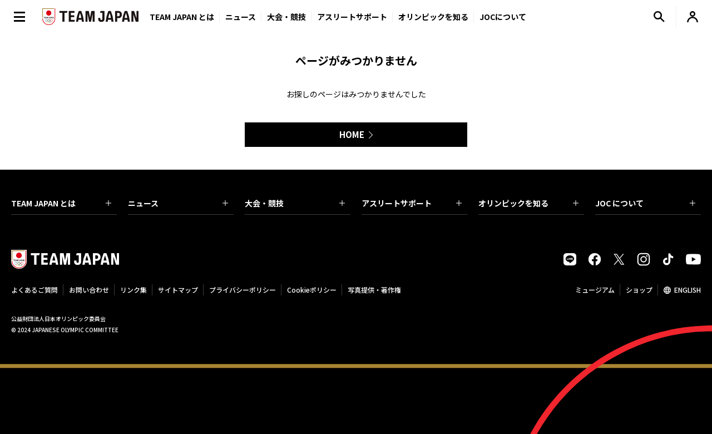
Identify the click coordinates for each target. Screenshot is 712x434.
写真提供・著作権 (374, 289)
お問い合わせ (89, 289)
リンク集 (133, 289)
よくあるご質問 (34, 289)
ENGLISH (687, 289)
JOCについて (502, 16)
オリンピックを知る (433, 16)
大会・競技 (295, 203)
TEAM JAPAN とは (61, 203)
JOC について (645, 203)
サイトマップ (178, 289)
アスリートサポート (352, 16)
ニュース (240, 16)
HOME (351, 134)
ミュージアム (595, 289)
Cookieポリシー (312, 289)
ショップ (639, 289)
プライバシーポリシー (242, 289)
